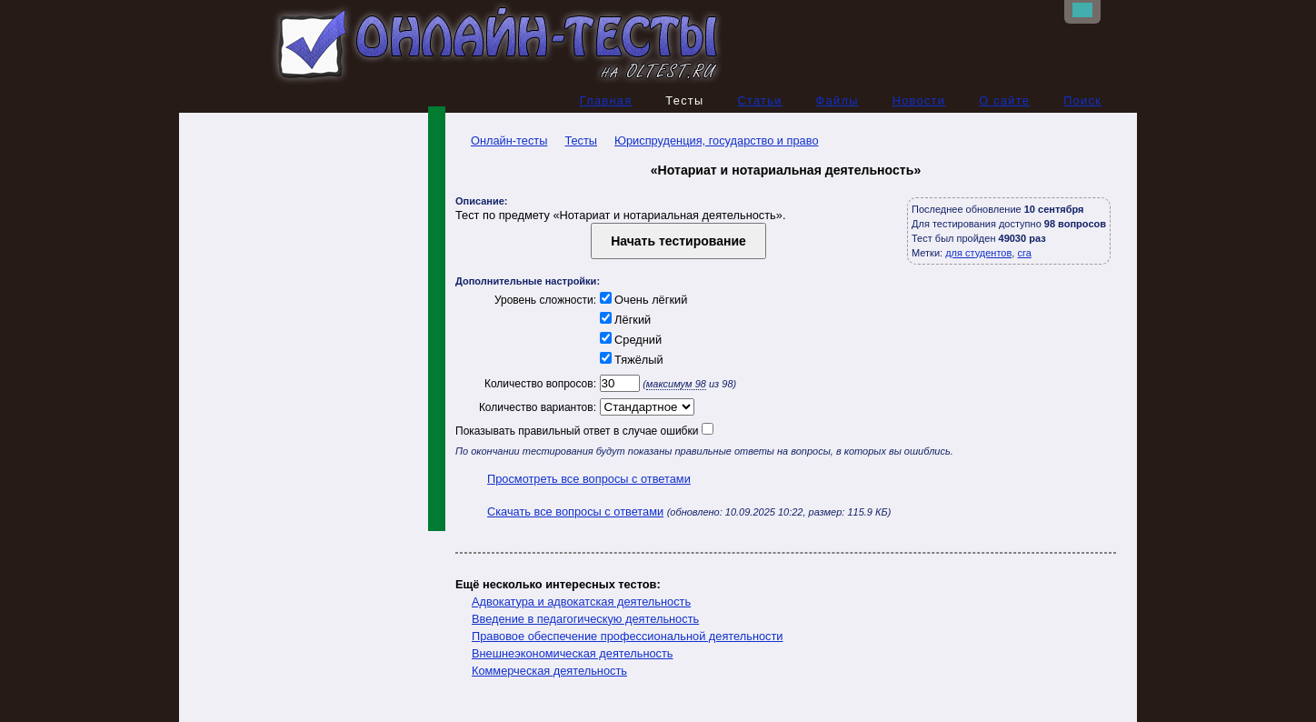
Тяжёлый (629, 359)
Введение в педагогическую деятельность (585, 619)
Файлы (837, 100)
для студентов (978, 252)
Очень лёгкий (641, 299)
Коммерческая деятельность (549, 670)
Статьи (759, 100)
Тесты (580, 140)
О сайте (1004, 100)
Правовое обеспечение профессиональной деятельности (627, 636)
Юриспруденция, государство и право (716, 140)
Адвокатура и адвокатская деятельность (581, 601)
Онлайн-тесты (501, 140)
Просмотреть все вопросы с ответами (589, 479)
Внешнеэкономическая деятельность (572, 653)
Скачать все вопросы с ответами (575, 511)
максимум (676, 383)
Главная (606, 100)
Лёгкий (623, 319)
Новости (919, 100)
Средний (629, 339)
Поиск (1082, 100)
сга (1024, 252)
